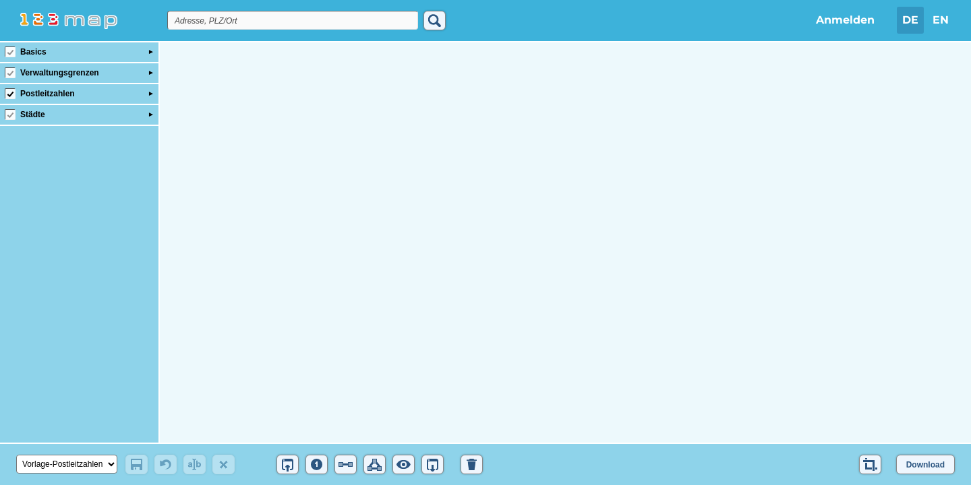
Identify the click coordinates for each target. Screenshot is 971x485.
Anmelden (845, 19)
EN (941, 19)
